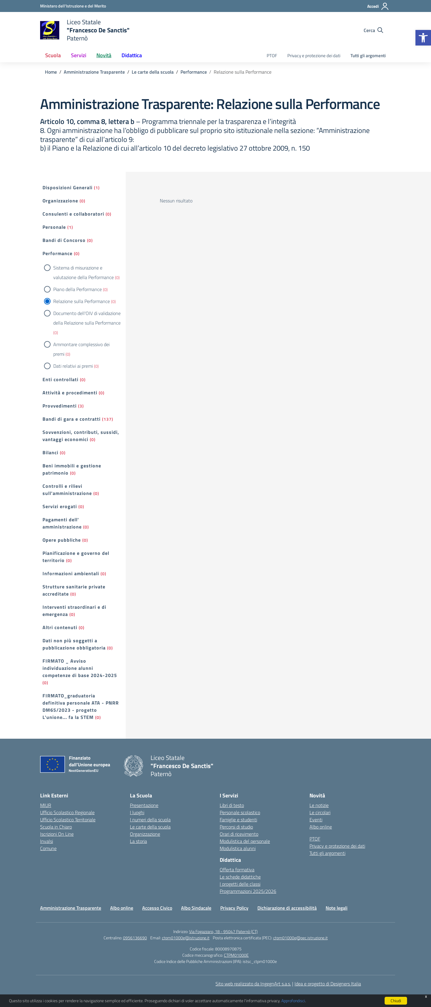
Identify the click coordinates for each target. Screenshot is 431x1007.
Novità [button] (103, 55)
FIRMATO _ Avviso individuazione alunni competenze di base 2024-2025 (80, 668)
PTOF (272, 55)
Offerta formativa (237, 869)
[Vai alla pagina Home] (51, 71)
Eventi (315, 819)
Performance (57, 253)
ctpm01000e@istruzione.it (186, 938)
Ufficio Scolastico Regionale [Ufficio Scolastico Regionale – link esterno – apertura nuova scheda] (67, 812)
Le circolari (319, 812)
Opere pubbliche (62, 539)
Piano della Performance (77, 289)
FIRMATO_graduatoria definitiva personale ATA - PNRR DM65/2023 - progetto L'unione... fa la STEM (81, 706)
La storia (138, 841)
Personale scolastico (240, 812)
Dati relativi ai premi (73, 366)
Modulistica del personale (245, 841)
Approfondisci (293, 1000)
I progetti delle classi (240, 884)
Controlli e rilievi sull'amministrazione (67, 489)
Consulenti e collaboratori (73, 213)
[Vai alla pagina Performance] (193, 71)
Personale (54, 227)
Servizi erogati (60, 506)
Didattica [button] (132, 55)
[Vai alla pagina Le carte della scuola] (153, 71)
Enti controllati (60, 379)
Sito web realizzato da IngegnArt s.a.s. (253, 983)
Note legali (336, 907)
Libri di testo (232, 805)
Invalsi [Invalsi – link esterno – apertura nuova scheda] (46, 841)
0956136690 (135, 938)
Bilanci (50, 452)
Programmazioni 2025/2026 (248, 891)
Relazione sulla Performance (81, 301)
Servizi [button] (78, 55)
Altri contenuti (60, 627)
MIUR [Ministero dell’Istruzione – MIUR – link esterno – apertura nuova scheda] (45, 805)
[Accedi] (378, 6)
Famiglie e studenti (238, 819)
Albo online (320, 826)
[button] (423, 38)
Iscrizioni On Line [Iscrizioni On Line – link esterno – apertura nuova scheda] (57, 834)
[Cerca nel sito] (373, 30)
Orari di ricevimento (239, 834)
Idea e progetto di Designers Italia (328, 983)
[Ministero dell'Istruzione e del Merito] (73, 6)
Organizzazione (60, 200)
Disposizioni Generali (67, 187)
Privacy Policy (234, 907)
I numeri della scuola (150, 819)
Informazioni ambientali (71, 573)
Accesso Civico (157, 907)
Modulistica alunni (238, 848)
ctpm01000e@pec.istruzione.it (300, 938)
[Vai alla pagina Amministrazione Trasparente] (94, 71)
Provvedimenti (60, 405)
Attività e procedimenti (70, 392)
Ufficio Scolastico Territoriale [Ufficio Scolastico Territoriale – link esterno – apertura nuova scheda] (67, 819)
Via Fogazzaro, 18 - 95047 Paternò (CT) (223, 931)
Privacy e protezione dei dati (313, 55)
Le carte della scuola (150, 826)
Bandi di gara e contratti (72, 419)
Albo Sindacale (196, 907)
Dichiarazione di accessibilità (287, 907)
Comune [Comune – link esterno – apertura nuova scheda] (48, 848)
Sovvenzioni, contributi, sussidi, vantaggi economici (81, 435)
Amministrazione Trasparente (70, 907)
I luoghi (137, 812)
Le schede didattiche (240, 876)
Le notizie (319, 805)
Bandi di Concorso (64, 240)
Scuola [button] (53, 55)
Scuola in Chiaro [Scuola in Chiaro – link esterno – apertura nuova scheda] (56, 826)
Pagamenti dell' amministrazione (62, 523)
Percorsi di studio (236, 826)
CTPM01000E (236, 955)
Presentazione (144, 805)
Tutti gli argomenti (368, 55)
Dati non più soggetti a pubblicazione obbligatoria (74, 644)
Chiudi (396, 1000)
